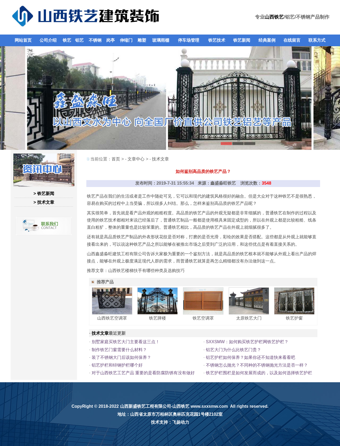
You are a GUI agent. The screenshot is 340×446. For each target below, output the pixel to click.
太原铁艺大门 (249, 318)
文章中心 (136, 159)
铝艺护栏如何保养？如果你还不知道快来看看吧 (250, 357)
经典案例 (266, 40)
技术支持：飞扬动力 (170, 422)
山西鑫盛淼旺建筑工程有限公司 (116, 254)
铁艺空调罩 (203, 318)
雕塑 (142, 40)
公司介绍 (48, 40)
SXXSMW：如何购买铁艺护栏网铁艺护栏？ (247, 341)
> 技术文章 (43, 202)
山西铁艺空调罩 (112, 318)
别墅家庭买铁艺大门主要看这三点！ (126, 341)
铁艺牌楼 (157, 318)
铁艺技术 (216, 40)
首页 (116, 159)
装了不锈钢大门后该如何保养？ (121, 357)
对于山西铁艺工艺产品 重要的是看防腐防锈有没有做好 (143, 373)
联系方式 (316, 40)
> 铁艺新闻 (43, 193)
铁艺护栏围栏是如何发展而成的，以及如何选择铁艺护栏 (259, 373)
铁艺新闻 (241, 40)
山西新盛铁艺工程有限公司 (145, 406)
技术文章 (160, 159)
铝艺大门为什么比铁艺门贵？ (233, 349)
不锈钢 (95, 40)
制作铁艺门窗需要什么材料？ (119, 349)
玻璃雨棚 (160, 40)
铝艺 (79, 40)
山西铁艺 (274, 17)
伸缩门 (126, 40)
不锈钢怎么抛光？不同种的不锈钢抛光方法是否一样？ (257, 365)
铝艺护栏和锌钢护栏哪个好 (117, 365)
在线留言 (291, 40)
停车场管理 (188, 40)
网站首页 (23, 40)
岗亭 (110, 40)
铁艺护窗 (294, 318)
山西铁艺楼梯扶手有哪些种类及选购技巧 (146, 270)
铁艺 (67, 40)
